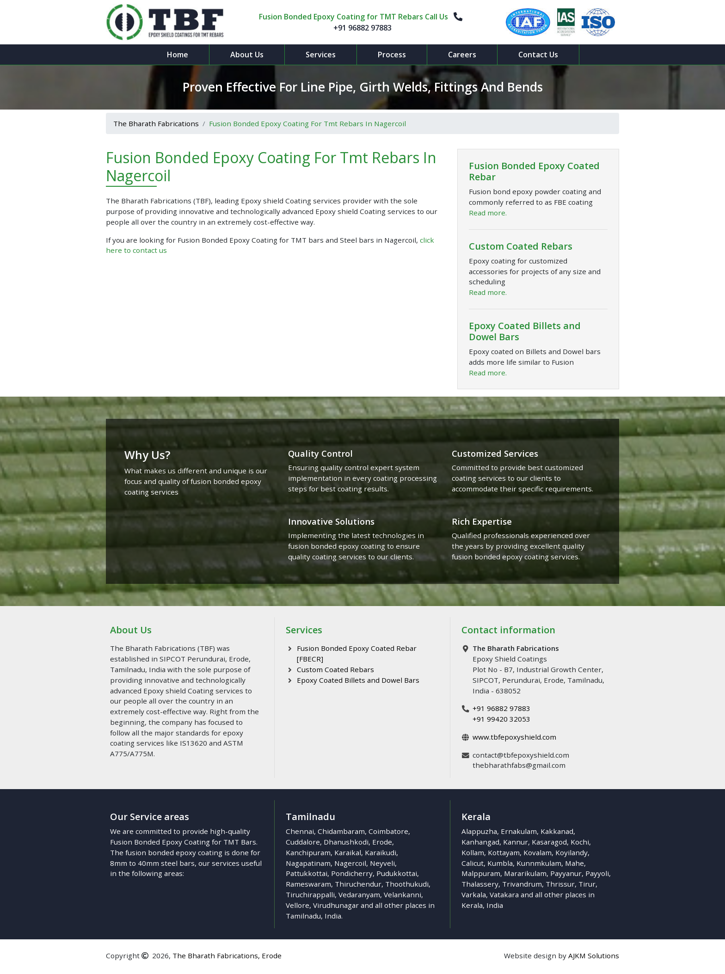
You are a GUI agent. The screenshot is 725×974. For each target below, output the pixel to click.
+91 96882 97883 (362, 28)
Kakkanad (557, 831)
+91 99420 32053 (501, 718)
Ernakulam (519, 831)
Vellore (297, 905)
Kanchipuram (308, 852)
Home (177, 54)
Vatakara (504, 894)
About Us (247, 54)
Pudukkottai (396, 873)
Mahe (574, 863)
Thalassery (479, 883)
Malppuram (480, 873)
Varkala (473, 894)
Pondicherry (352, 873)
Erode (382, 841)
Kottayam (504, 852)
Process (392, 54)
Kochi (580, 841)
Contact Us (538, 54)
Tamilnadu (303, 915)
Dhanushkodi (346, 841)
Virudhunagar (336, 905)
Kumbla (500, 863)
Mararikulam (525, 873)
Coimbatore (388, 831)
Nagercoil (350, 863)
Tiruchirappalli (310, 894)
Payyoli (597, 873)
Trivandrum (522, 883)
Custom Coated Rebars (520, 246)
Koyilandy (571, 852)
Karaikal (347, 852)
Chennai (300, 831)
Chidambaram (341, 831)
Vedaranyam (359, 894)
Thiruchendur (358, 883)
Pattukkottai (306, 873)
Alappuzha (479, 831)
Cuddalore (303, 841)
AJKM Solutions (593, 955)
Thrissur (560, 883)
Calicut (472, 863)
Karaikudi (380, 852)
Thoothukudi (407, 883)
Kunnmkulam (538, 863)
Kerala (472, 905)
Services (321, 54)
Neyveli (382, 863)
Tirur (587, 883)
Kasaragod (549, 841)
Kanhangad (480, 841)
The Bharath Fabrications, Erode (227, 955)
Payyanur (566, 873)
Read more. (488, 212)
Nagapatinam (308, 863)
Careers (462, 54)
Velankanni (402, 894)
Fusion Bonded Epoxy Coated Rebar (534, 171)
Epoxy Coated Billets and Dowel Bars (525, 331)
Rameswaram (308, 883)
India (333, 915)
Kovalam (537, 852)
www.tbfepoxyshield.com (514, 736)
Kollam (472, 852)
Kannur (515, 841)
